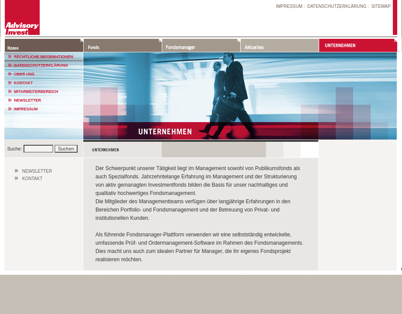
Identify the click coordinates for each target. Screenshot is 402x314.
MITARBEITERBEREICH (36, 91)
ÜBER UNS (24, 74)
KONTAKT (23, 83)
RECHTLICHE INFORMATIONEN (43, 57)
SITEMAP (381, 6)
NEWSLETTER (27, 100)
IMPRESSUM (289, 6)
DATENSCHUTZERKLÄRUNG (337, 6)
